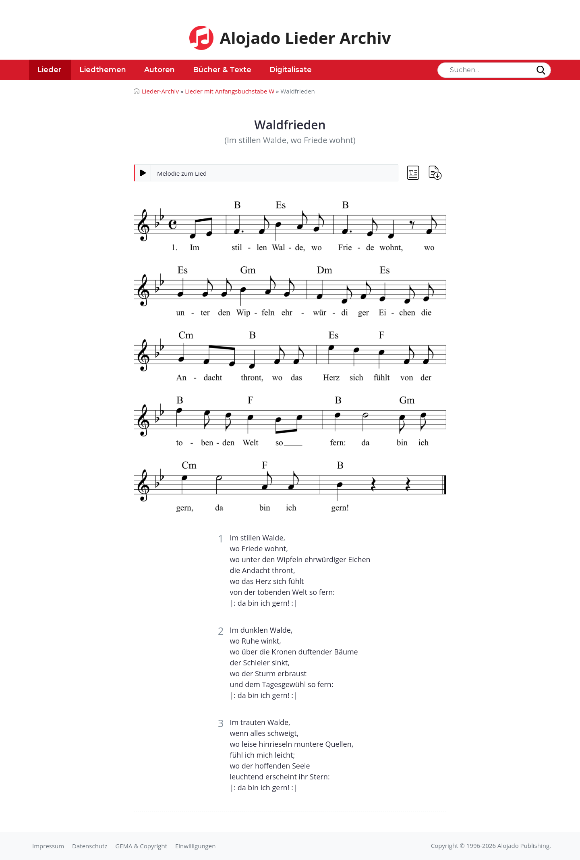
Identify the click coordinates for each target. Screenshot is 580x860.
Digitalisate (290, 69)
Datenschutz (89, 846)
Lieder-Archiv (160, 91)
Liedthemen (102, 69)
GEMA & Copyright (141, 846)
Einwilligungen (195, 846)
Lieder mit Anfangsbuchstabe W (229, 91)
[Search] (494, 70)
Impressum (48, 846)
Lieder (49, 69)
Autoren (159, 69)
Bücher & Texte (222, 69)
